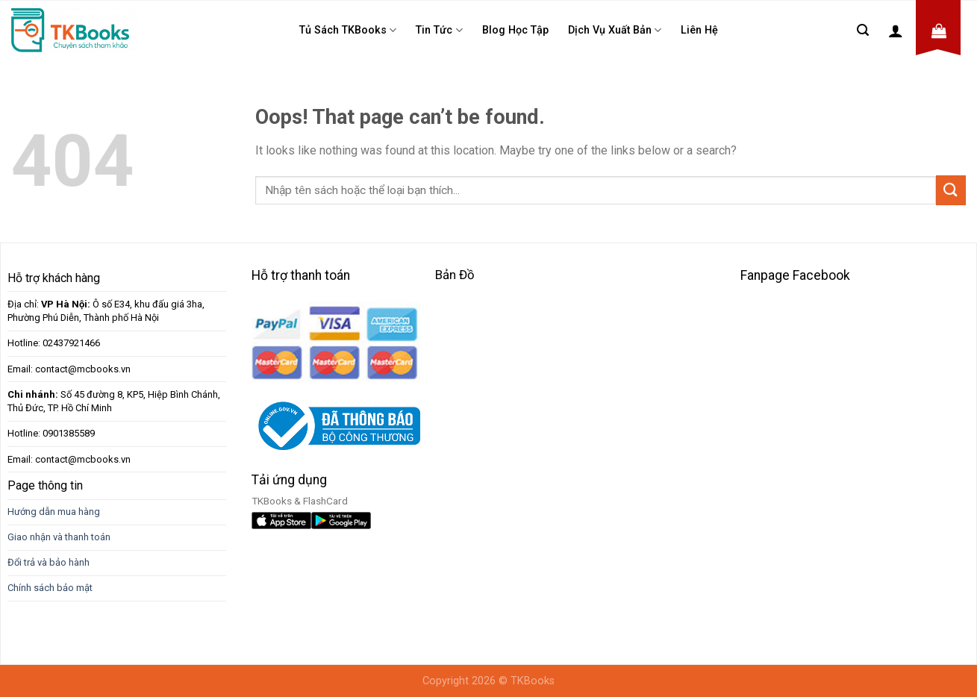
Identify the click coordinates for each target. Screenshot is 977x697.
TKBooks (533, 681)
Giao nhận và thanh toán (58, 537)
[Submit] (951, 189)
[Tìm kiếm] (863, 30)
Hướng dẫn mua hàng (53, 511)
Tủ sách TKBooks (347, 30)
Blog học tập (515, 30)
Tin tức (439, 30)
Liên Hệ (699, 30)
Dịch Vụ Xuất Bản (614, 30)
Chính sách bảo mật (50, 587)
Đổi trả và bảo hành (48, 562)
